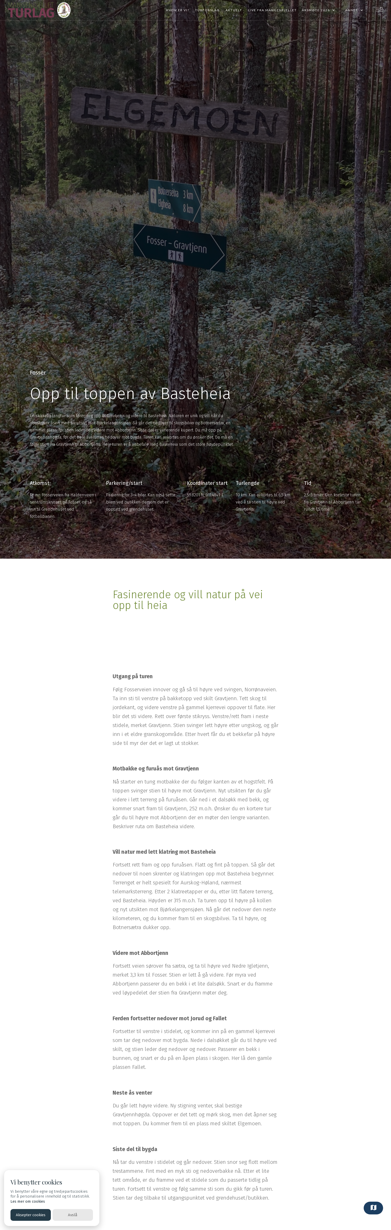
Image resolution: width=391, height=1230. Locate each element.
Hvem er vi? (177, 10)
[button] (318, 10)
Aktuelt (234, 10)
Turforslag (207, 10)
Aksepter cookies (30, 1215)
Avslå (72, 1215)
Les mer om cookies (27, 1201)
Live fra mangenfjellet (272, 10)
